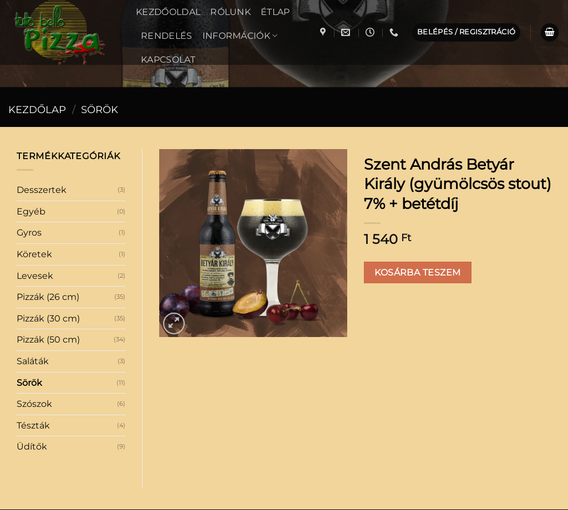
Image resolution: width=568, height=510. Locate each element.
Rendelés (166, 35)
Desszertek (42, 97)
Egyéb (31, 119)
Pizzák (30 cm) (48, 226)
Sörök (29, 290)
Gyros (29, 140)
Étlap (275, 12)
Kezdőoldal (168, 12)
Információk (240, 35)
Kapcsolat (168, 59)
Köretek (34, 161)
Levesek (35, 183)
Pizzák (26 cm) (48, 204)
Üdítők (32, 354)
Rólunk (230, 12)
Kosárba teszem (417, 180)
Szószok (34, 311)
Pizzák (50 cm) (48, 247)
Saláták (33, 268)
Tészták (33, 333)
